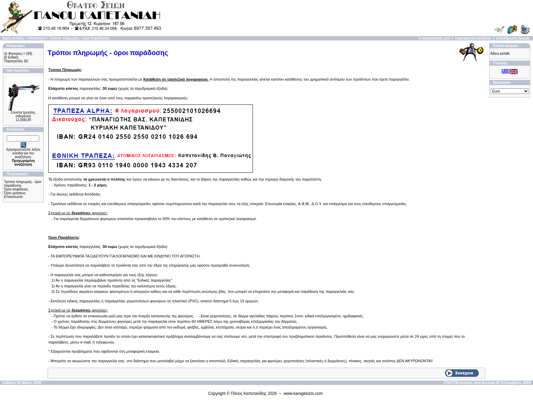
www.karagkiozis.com (303, 393)
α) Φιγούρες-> (14, 53)
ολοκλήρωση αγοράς (513, 38)
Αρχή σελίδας (13, 38)
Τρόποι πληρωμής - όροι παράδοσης (80, 38)
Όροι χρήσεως (15, 193)
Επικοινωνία (13, 197)
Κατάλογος (37, 38)
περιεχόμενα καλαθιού (473, 38)
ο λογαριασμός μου (434, 38)
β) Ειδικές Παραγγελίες (13, 59)
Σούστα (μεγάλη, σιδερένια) (23, 114)
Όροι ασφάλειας (16, 189)
